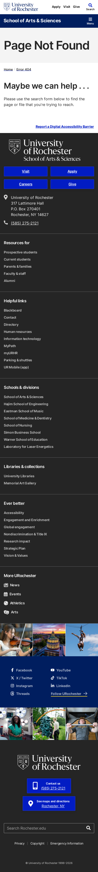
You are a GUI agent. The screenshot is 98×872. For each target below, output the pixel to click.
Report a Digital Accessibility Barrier (65, 126)
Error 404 (23, 69)
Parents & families (18, 266)
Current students (17, 259)
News (11, 585)
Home (8, 69)
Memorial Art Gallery (20, 483)
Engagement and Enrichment (26, 520)
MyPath (10, 346)
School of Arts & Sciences (32, 20)
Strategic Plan (14, 548)
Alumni (9, 280)
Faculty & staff (15, 273)
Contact (10, 317)
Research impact (17, 541)
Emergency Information (67, 843)
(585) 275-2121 (25, 223)
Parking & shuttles (18, 360)
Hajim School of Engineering (26, 404)
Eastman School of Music (24, 411)
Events (12, 594)
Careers (25, 184)
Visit (66, 7)
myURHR (10, 353)
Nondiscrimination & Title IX (25, 534)
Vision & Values (16, 555)
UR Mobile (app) (16, 367)
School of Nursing (18, 425)
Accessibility (14, 512)
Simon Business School (22, 432)
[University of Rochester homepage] (21, 7)
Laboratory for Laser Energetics (28, 446)
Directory (11, 324)
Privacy (19, 843)
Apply (56, 7)
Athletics (14, 603)
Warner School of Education (26, 439)
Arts (11, 612)
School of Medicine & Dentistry (28, 418)
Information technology (22, 338)
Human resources (18, 331)
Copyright (37, 843)
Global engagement (19, 527)
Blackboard (13, 310)
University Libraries (19, 476)
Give (76, 7)
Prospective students (20, 252)
